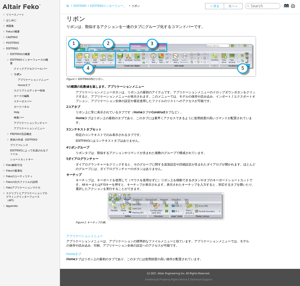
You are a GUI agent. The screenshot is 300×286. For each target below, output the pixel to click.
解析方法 (14, 165)
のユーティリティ (19, 176)
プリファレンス (19, 145)
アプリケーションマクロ (23, 187)
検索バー (19, 117)
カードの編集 (21, 96)
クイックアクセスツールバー (30, 68)
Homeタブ (24, 85)
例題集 (10, 25)
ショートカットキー (21, 159)
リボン (18, 74)
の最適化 (14, 170)
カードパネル (21, 106)
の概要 (13, 31)
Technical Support (201, 279)
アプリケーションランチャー (30, 123)
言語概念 (21, 134)
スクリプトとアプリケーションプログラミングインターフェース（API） (26, 196)
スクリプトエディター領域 (29, 90)
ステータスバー (23, 101)
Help (16, 112)
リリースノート (15, 14)
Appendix (12, 206)
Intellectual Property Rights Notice (166, 279)
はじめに (11, 20)
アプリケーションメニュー (33, 79)
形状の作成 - (24, 139)
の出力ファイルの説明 (22, 182)
